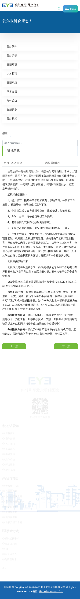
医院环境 (12, 64)
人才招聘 (12, 73)
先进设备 (12, 109)
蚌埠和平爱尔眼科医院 (53, 587)
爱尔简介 (12, 46)
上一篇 (14, 346)
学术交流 (12, 91)
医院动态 (12, 82)
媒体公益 (12, 100)
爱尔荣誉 (12, 55)
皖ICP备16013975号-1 (51, 591)
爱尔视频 (12, 118)
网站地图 (9, 587)
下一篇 (66, 346)
